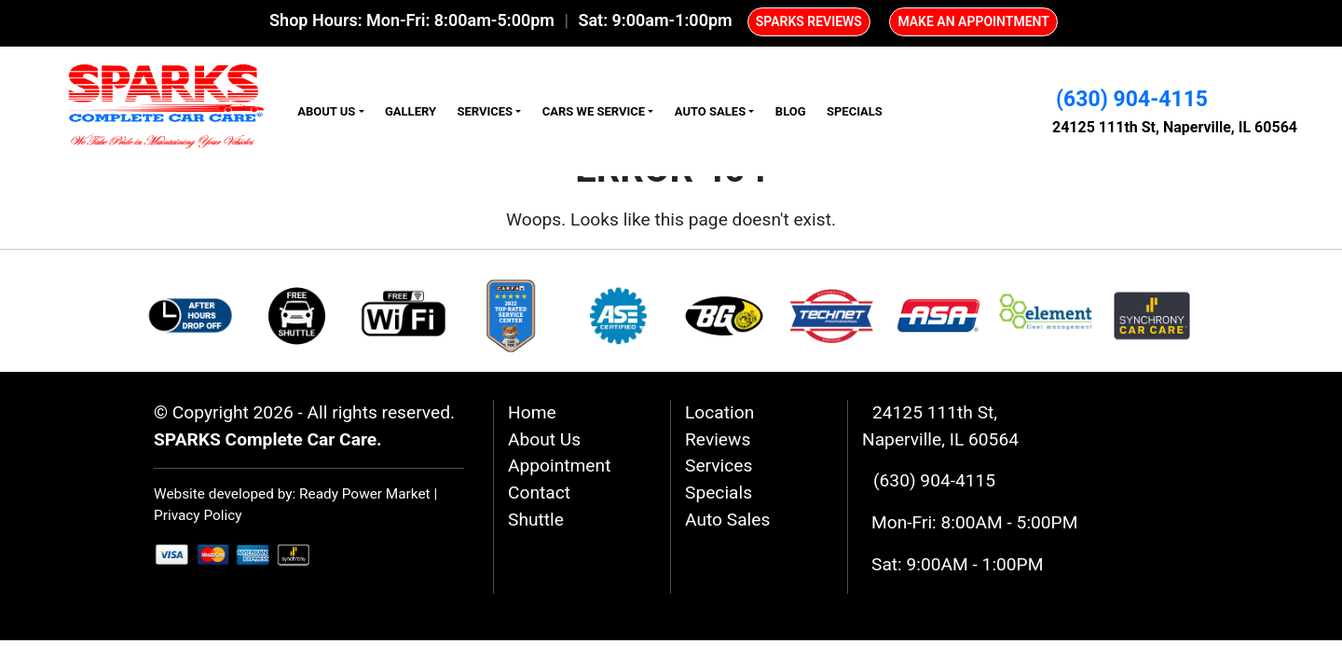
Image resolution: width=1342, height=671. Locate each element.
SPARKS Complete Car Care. (268, 439)
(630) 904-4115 (1132, 99)
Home (532, 412)
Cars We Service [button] (593, 111)
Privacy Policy (198, 515)
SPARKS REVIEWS (809, 21)
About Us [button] (326, 111)
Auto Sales (727, 519)
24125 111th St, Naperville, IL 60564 (1174, 127)
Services (718, 465)
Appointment (559, 465)
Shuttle (536, 519)
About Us (544, 439)
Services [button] (485, 111)
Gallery (410, 111)
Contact (539, 492)
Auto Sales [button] (710, 111)
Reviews (717, 439)
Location (719, 412)
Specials (855, 111)
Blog (790, 111)
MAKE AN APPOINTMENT (972, 21)
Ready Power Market (365, 494)
